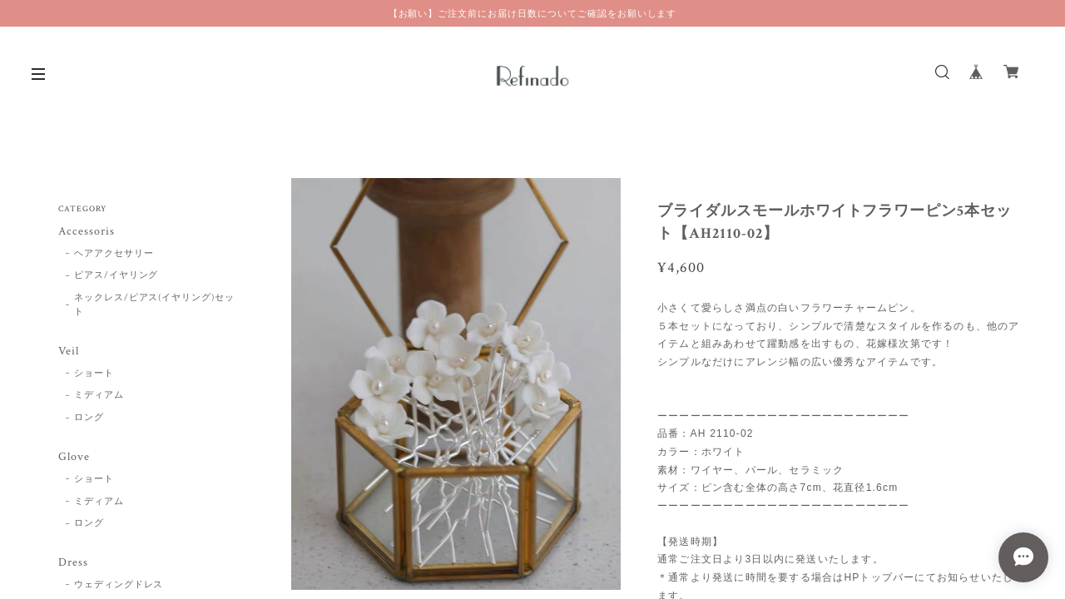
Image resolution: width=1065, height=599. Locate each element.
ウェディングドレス (119, 585)
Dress (73, 563)
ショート (94, 373)
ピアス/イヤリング (116, 275)
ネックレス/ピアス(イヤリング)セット (154, 305)
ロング (89, 417)
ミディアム (99, 395)
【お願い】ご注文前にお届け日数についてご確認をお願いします (533, 13)
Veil (68, 351)
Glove (74, 457)
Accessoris (86, 232)
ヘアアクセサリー (114, 254)
